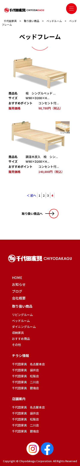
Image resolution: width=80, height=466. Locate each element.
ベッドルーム (21, 321)
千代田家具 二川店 (25, 382)
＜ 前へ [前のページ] (31, 195)
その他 (16, 344)
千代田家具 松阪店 (25, 376)
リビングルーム (22, 315)
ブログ (17, 291)
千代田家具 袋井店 (25, 370)
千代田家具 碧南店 (25, 388)
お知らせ (19, 284)
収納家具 (18, 332)
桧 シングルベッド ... (41, 93)
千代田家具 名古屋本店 (28, 364)
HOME (17, 277)
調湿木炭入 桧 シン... (42, 157)
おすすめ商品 (21, 338)
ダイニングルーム (24, 326)
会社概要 (19, 298)
